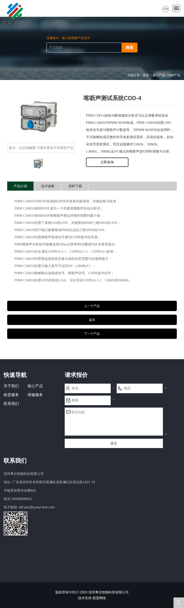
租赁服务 (11, 395)
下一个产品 (92, 333)
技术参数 (48, 186)
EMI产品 (174, 75)
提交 (113, 443)
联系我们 (11, 404)
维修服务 (35, 395)
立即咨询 (107, 162)
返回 (92, 320)
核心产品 (159, 75)
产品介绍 (20, 186)
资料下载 (75, 186)
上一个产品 (92, 306)
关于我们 (11, 386)
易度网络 (99, 598)
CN (166, 9)
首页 (146, 75)
